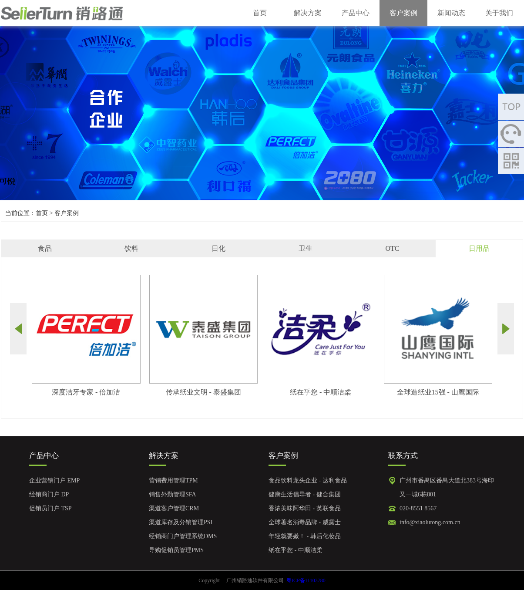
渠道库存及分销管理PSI (180, 522)
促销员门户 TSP (50, 508)
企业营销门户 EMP (54, 480)
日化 (218, 248)
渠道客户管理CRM (174, 508)
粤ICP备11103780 (306, 580)
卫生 (305, 248)
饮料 (131, 248)
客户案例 (403, 13)
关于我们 (499, 13)
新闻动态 (451, 13)
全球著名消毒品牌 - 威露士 (305, 522)
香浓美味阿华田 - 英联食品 (305, 508)
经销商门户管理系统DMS (183, 536)
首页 (260, 13)
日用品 (479, 248)
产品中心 (355, 13)
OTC (392, 248)
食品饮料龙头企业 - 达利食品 (308, 480)
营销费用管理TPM (173, 480)
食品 (45, 248)
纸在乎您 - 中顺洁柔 (295, 550)
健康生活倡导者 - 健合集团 (305, 494)
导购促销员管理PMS (176, 550)
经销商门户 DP (49, 494)
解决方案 (308, 13)
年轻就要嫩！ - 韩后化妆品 (305, 536)
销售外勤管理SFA (172, 494)
